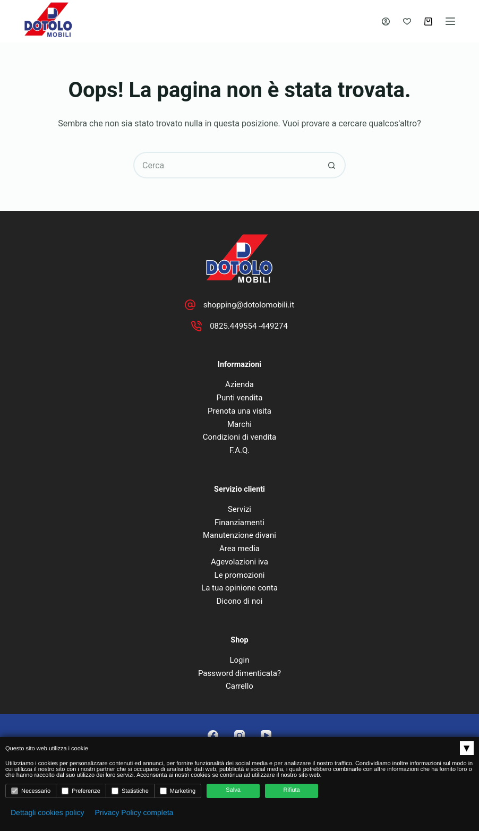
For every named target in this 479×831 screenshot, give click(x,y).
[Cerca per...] (226, 165)
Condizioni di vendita (239, 437)
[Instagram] (239, 735)
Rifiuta (292, 790)
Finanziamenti (239, 522)
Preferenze (81, 790)
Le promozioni (240, 575)
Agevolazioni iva (239, 562)
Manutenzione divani (239, 535)
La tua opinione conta (239, 588)
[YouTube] (266, 735)
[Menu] (450, 21)
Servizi (239, 509)
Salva (233, 790)
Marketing (177, 790)
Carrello (239, 686)
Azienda (239, 384)
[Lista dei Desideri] (407, 21)
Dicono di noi (240, 601)
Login (239, 660)
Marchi (239, 424)
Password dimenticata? (239, 673)
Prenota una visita (239, 411)
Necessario (30, 790)
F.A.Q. (239, 450)
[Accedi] (386, 21)
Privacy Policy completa (134, 812)
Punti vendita (240, 397)
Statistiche (130, 790)
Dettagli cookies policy (47, 812)
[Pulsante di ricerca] (332, 165)
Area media (239, 548)
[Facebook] (213, 735)
